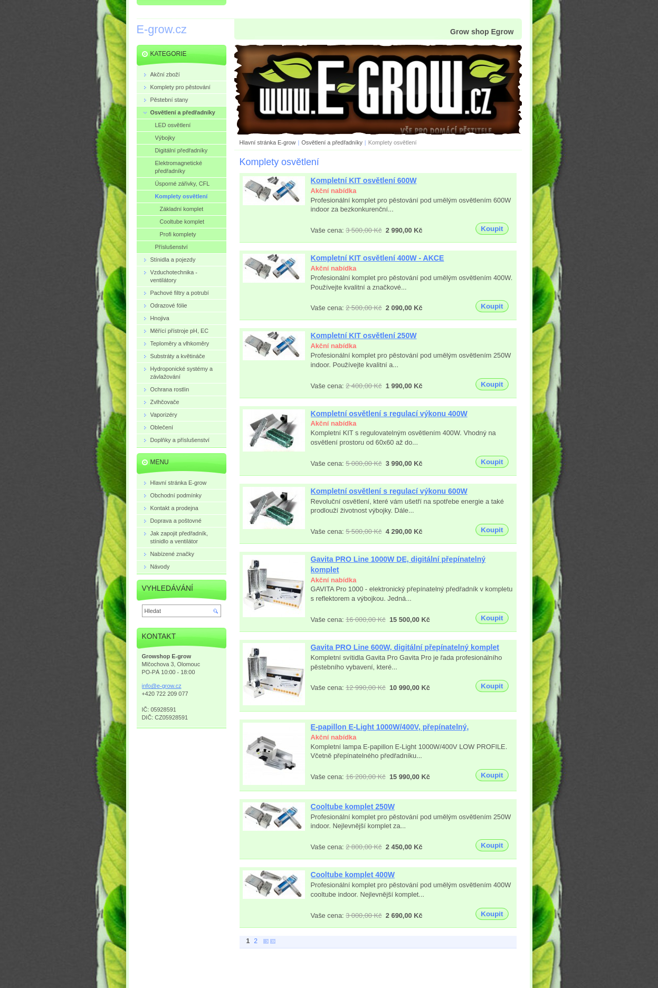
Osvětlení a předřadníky (331, 142)
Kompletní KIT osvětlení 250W (364, 335)
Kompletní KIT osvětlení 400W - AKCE (377, 258)
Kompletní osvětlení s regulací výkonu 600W (389, 491)
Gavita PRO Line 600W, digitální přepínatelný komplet (405, 647)
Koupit (492, 229)
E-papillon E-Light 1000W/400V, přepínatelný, (390, 727)
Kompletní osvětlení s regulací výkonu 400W (389, 413)
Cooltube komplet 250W (353, 806)
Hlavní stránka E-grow (268, 142)
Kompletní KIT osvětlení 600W (364, 180)
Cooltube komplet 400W (353, 874)
